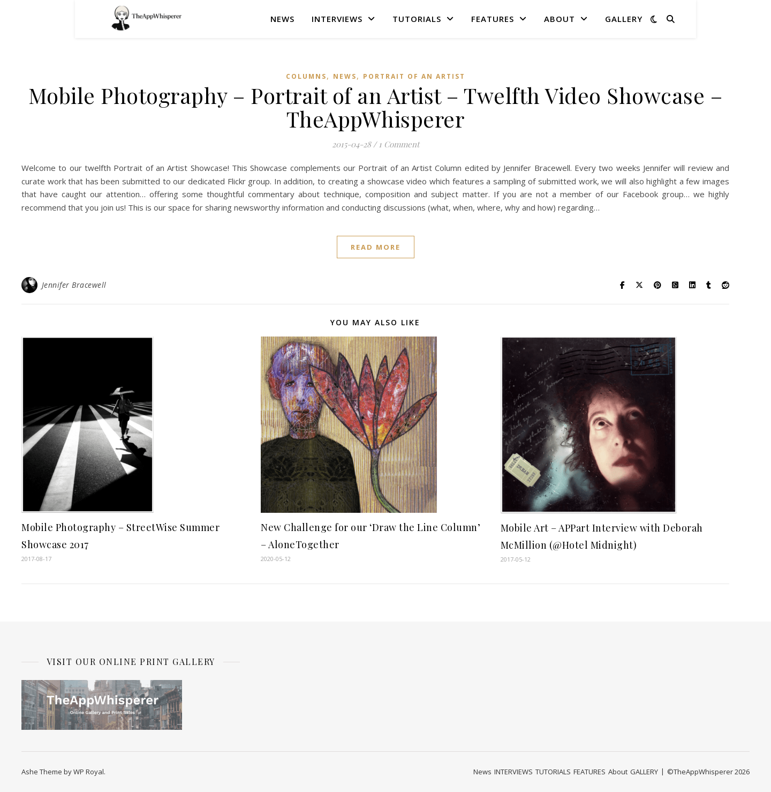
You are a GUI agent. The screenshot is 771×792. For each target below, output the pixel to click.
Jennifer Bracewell (74, 285)
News (282, 18)
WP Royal (88, 771)
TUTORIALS (416, 18)
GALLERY (623, 18)
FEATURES (492, 18)
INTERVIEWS (337, 18)
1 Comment (399, 144)
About (559, 18)
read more (375, 247)
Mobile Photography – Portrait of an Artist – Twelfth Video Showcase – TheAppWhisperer (375, 107)
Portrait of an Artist (414, 76)
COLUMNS (306, 76)
